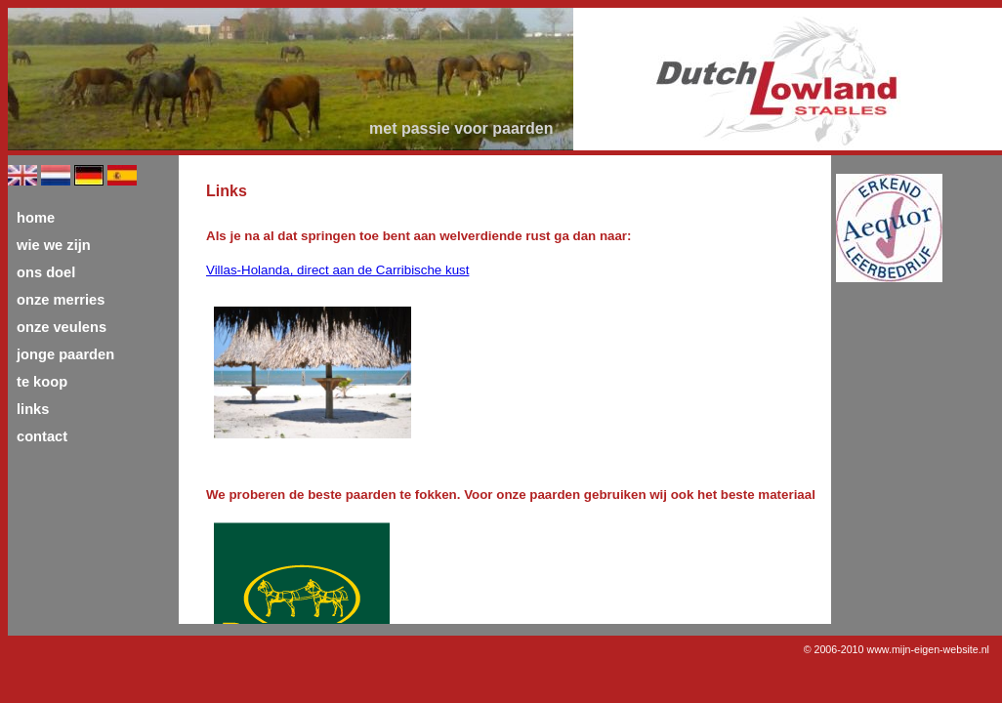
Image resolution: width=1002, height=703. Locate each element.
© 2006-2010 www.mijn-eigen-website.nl (896, 649)
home (36, 218)
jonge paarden (65, 354)
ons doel (46, 272)
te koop (42, 382)
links (33, 409)
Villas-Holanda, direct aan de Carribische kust (337, 270)
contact (42, 436)
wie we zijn (54, 245)
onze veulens (61, 327)
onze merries (60, 300)
